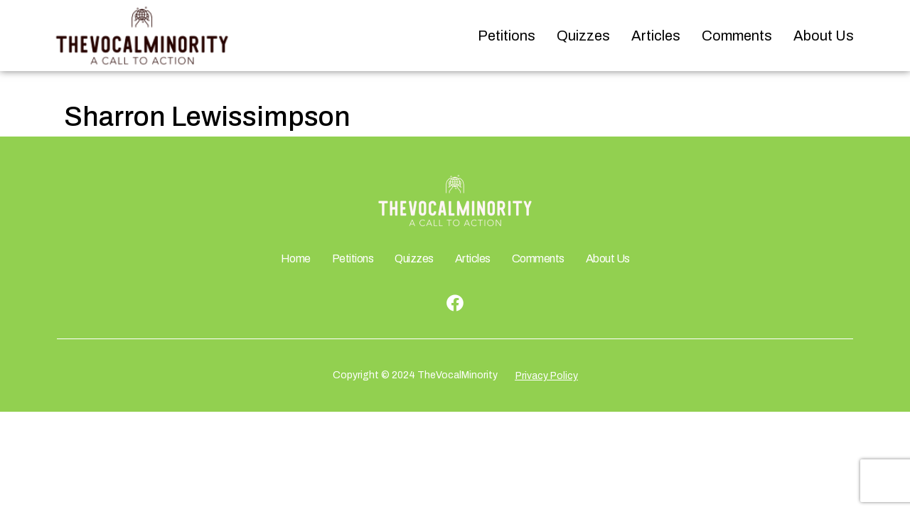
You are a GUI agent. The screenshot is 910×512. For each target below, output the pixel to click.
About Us (823, 35)
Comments (737, 35)
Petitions (506, 35)
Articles (655, 35)
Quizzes (583, 35)
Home (296, 258)
